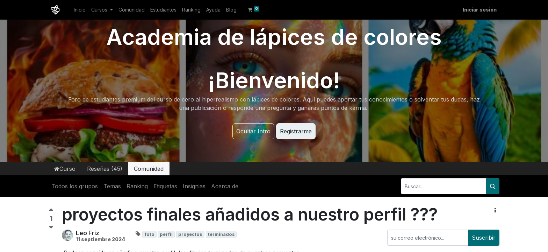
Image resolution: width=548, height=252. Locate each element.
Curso (64, 168)
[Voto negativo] (51, 227)
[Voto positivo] (51, 211)
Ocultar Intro (253, 131)
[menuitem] (79, 9)
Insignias (194, 186)
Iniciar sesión (480, 10)
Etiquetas (165, 186)
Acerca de (224, 186)
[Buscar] (492, 186)
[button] (495, 210)
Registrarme (296, 131)
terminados (221, 234)
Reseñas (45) (104, 168)
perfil (166, 234)
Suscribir (484, 237)
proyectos (190, 234)
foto (149, 234)
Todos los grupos (74, 186)
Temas (112, 186)
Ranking (137, 186)
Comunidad (149, 168)
